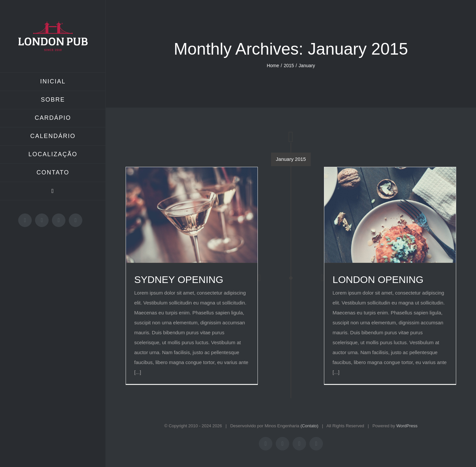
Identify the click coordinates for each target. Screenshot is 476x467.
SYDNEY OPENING (178, 279)
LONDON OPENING (378, 279)
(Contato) (309, 425)
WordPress (406, 425)
